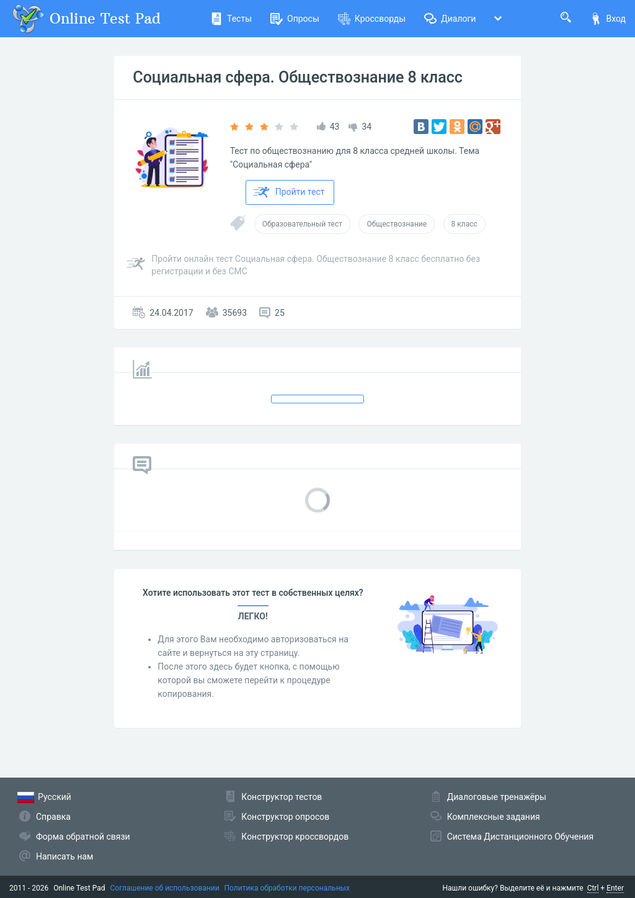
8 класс (464, 224)
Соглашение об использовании (165, 888)
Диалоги (450, 18)
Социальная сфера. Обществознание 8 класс (297, 77)
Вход (608, 18)
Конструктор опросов (285, 817)
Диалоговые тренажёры (496, 797)
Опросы (294, 18)
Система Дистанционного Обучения (520, 837)
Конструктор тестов (281, 797)
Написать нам (64, 856)
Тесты (231, 18)
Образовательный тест (302, 224)
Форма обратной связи (83, 837)
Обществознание (396, 224)
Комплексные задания (493, 817)
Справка (53, 817)
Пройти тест (289, 192)
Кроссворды (372, 18)
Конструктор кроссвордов (295, 837)
